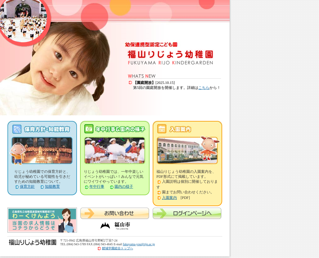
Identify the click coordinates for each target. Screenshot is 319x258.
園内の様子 (124, 186)
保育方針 (27, 186)
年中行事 (96, 186)
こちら (203, 87)
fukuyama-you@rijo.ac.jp (139, 244)
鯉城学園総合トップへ (117, 248)
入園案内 (169, 198)
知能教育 (52, 186)
